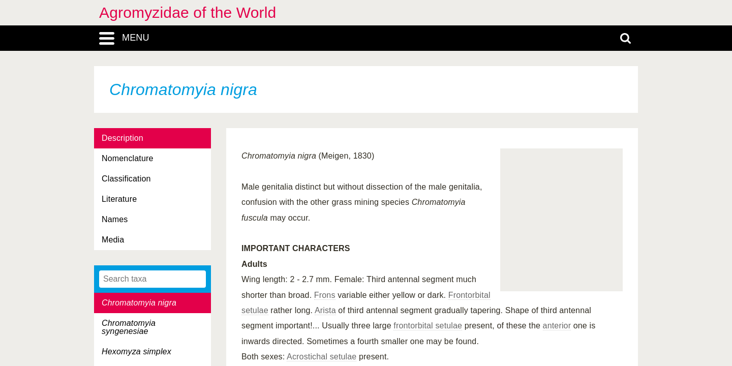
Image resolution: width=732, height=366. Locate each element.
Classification (126, 178)
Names (115, 219)
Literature (119, 199)
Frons (325, 295)
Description (122, 138)
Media (113, 239)
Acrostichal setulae (321, 356)
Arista (325, 310)
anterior (557, 325)
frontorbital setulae (427, 325)
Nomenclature (128, 158)
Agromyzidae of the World (187, 12)
